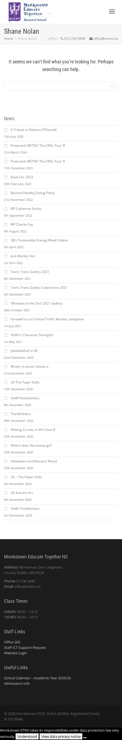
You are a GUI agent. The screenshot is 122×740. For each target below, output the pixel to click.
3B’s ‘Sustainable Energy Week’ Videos (39, 240)
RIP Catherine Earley (26, 208)
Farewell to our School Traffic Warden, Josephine (47, 319)
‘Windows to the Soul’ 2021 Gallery (36, 303)
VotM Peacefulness (25, 398)
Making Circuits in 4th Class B (33, 429)
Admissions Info (17, 683)
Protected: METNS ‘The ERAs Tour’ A (38, 161)
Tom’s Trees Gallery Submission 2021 (39, 287)
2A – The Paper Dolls (26, 477)
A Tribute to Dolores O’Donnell (34, 129)
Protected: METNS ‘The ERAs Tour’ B (38, 145)
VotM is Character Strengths (32, 335)
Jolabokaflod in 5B (24, 350)
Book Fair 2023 (22, 177)
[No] (85, 738)
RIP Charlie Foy (22, 224)
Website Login (15, 652)
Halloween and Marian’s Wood (34, 461)
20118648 (14, 719)
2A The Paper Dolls (25, 382)
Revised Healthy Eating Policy (33, 193)
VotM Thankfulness (25, 508)
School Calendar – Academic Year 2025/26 (37, 677)
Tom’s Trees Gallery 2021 (30, 271)
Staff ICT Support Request (25, 647)
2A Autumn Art (22, 492)
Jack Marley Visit (23, 256)
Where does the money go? (31, 445)
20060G (63, 713)
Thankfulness (21, 414)
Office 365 (12, 642)
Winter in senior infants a (29, 366)
